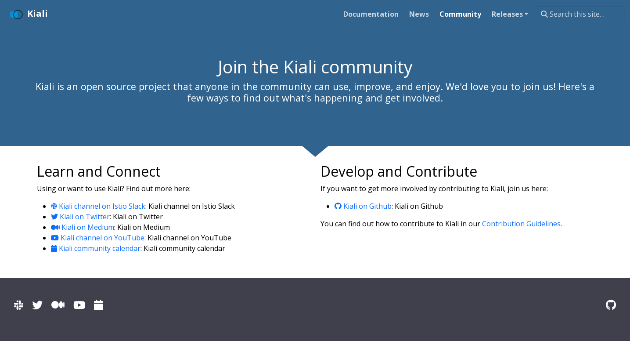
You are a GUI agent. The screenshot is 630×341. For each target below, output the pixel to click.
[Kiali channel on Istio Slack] (18, 304)
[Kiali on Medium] (58, 304)
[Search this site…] (580, 14)
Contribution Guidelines (521, 224)
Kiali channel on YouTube (97, 238)
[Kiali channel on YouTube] (79, 304)
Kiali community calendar (95, 248)
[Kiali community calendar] (98, 304)
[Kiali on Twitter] (37, 304)
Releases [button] (507, 14)
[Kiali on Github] (611, 304)
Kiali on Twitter (80, 216)
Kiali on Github (363, 206)
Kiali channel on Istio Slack (98, 206)
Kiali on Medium (82, 227)
